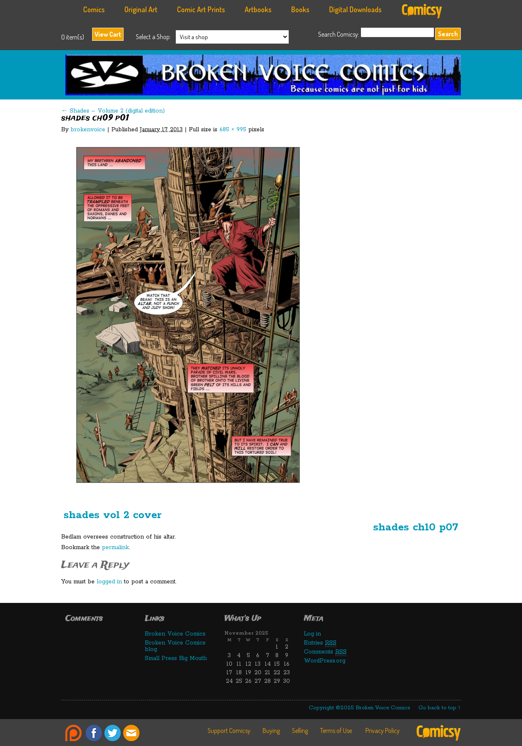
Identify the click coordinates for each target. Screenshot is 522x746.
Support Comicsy (229, 730)
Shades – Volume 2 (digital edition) (113, 111)
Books (300, 9)
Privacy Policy (382, 730)
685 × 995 (232, 129)
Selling (300, 730)
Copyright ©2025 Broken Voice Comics (359, 707)
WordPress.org (324, 660)
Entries (320, 643)
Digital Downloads (355, 9)
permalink (115, 547)
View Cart (108, 34)
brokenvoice (88, 129)
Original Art (140, 9)
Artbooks (258, 9)
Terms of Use (336, 730)
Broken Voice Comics (265, 77)
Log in (312, 634)
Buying (271, 730)
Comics (94, 9)
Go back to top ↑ (439, 707)
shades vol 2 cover (112, 515)
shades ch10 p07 (415, 527)
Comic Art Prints (201, 9)
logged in (109, 581)
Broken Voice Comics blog (175, 646)
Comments (325, 652)
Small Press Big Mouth (176, 658)
